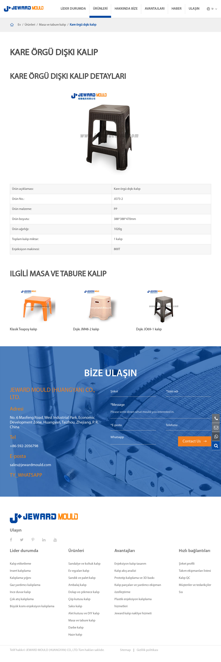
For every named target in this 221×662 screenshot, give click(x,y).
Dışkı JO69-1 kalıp (149, 329)
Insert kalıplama (20, 571)
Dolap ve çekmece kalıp (83, 592)
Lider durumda (73, 8)
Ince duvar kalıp (20, 592)
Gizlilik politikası (147, 650)
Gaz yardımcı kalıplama (25, 585)
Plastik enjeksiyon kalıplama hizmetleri (133, 603)
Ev (19, 24)
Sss (181, 592)
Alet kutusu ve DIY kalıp (83, 613)
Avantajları (154, 8)
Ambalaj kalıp (77, 585)
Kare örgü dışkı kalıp (83, 24)
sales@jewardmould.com (30, 465)
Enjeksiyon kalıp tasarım (130, 563)
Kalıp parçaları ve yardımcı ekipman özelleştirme (137, 589)
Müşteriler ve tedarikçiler (195, 585)
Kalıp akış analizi (125, 571)
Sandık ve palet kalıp (82, 578)
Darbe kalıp (76, 627)
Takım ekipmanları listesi (195, 571)
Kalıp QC (184, 578)
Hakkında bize (126, 8)
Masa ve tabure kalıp (52, 24)
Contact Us (195, 441)
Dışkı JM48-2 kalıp (86, 329)
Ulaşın (194, 8)
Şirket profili (187, 563)
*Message (117, 405)
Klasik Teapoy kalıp (23, 329)
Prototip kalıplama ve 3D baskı (134, 578)
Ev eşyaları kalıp (78, 571)
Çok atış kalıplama (22, 599)
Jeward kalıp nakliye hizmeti (133, 613)
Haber (177, 8)
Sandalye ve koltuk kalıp (84, 563)
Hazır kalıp (75, 634)
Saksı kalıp (75, 606)
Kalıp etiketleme (20, 563)
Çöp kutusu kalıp (79, 599)
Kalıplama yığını (20, 578)
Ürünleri (100, 8)
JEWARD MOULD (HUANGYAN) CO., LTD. (52, 650)
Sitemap (125, 650)
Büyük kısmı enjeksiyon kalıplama (32, 606)
